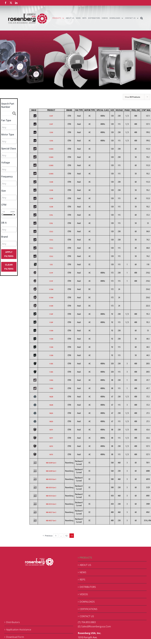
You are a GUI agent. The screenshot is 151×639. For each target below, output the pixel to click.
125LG (51, 231)
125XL (51, 215)
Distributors (13, 622)
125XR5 (51, 149)
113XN (51, 330)
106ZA (51, 413)
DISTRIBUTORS (88, 587)
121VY (51, 272)
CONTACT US (87, 616)
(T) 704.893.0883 (87, 622)
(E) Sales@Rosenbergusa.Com (94, 626)
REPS (82, 579)
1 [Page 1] (55, 535)
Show (132, 97)
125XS (51, 132)
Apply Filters (8, 254)
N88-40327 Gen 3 (51, 512)
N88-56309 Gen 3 (51, 462)
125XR (51, 182)
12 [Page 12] (66, 535)
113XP (51, 314)
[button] (141, 18)
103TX (51, 446)
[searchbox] (15, 127)
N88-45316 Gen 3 (51, 495)
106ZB (51, 396)
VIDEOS (84, 594)
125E (51, 264)
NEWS (83, 572)
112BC (51, 363)
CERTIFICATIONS (88, 609)
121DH (51, 306)
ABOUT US (85, 565)
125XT (51, 116)
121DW (51, 289)
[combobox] (9, 127)
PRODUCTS (86, 557)
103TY (51, 429)
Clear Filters (8, 266)
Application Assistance (18, 629)
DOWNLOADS (87, 601)
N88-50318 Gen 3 (51, 479)
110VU (51, 380)
